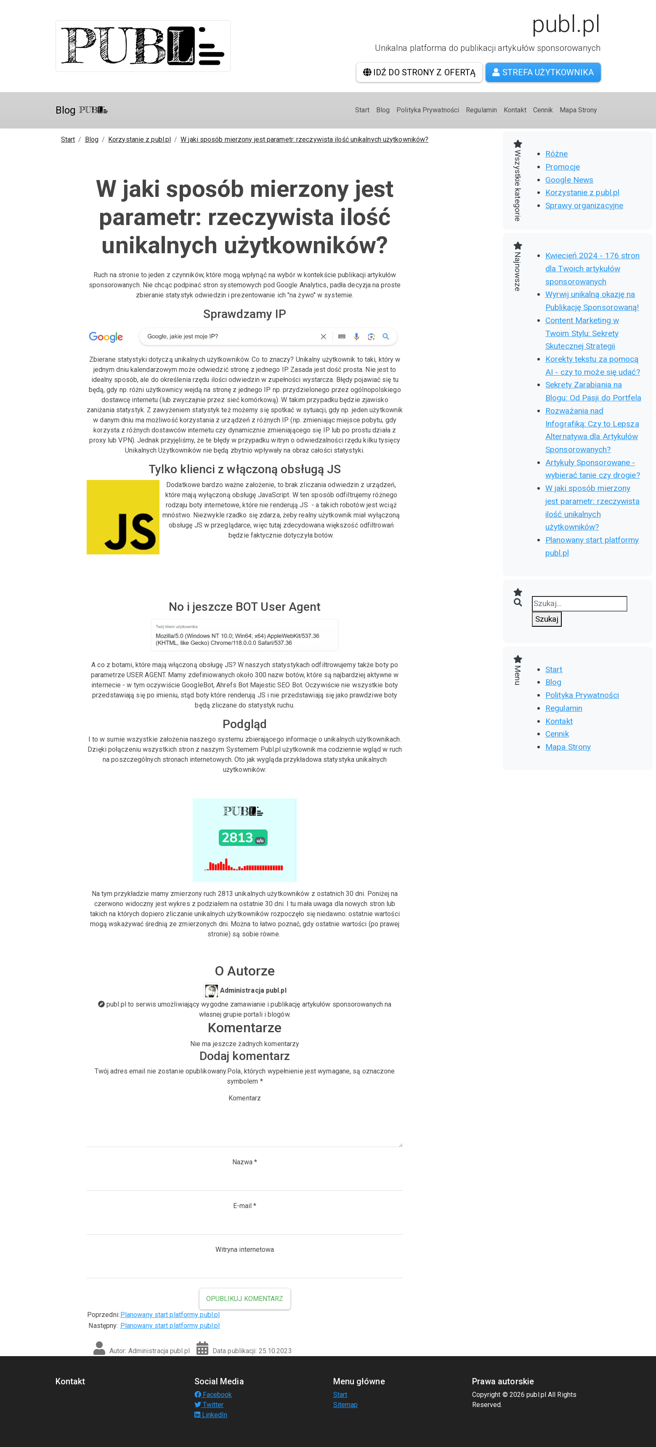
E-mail (245, 1206)
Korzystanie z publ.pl (139, 139)
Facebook (213, 1395)
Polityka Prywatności (427, 110)
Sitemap (345, 1405)
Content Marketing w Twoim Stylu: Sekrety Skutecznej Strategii (582, 333)
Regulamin (481, 110)
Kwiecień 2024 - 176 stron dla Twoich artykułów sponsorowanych (592, 268)
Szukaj (546, 619)
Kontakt (515, 110)
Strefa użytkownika (543, 72)
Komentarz (244, 1098)
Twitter (209, 1405)
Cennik (543, 110)
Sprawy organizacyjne (584, 205)
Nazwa (245, 1162)
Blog (82, 110)
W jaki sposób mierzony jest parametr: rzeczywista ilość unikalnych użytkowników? (304, 139)
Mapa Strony (578, 110)
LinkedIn (211, 1415)
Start (362, 110)
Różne (556, 154)
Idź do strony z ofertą (419, 72)
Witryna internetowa (244, 1250)
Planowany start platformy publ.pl (170, 1315)
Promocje (562, 167)
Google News (569, 180)
